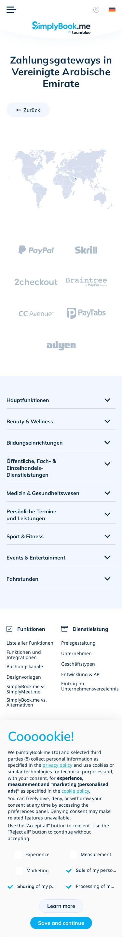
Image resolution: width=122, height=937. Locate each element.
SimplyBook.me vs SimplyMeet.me (26, 688)
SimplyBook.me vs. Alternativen (27, 702)
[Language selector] (109, 9)
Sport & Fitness (25, 536)
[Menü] (11, 10)
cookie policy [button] (75, 791)
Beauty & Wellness (30, 421)
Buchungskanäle (25, 666)
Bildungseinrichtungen (35, 442)
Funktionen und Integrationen (24, 654)
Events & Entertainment (36, 557)
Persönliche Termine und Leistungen (31, 515)
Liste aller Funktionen (30, 643)
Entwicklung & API (81, 674)
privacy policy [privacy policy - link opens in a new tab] (57, 765)
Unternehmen (76, 653)
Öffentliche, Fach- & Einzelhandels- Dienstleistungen (31, 468)
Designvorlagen (24, 677)
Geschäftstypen (78, 664)
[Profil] (96, 9)
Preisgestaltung (78, 643)
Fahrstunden (22, 579)
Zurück (31, 110)
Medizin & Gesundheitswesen (43, 493)
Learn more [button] (61, 906)
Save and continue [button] (61, 923)
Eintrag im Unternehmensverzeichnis (88, 685)
